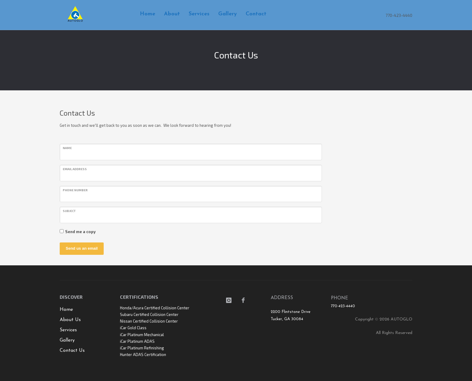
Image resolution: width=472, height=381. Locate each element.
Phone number (75, 190)
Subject (69, 211)
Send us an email (82, 248)
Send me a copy (80, 231)
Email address (75, 169)
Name (67, 148)
